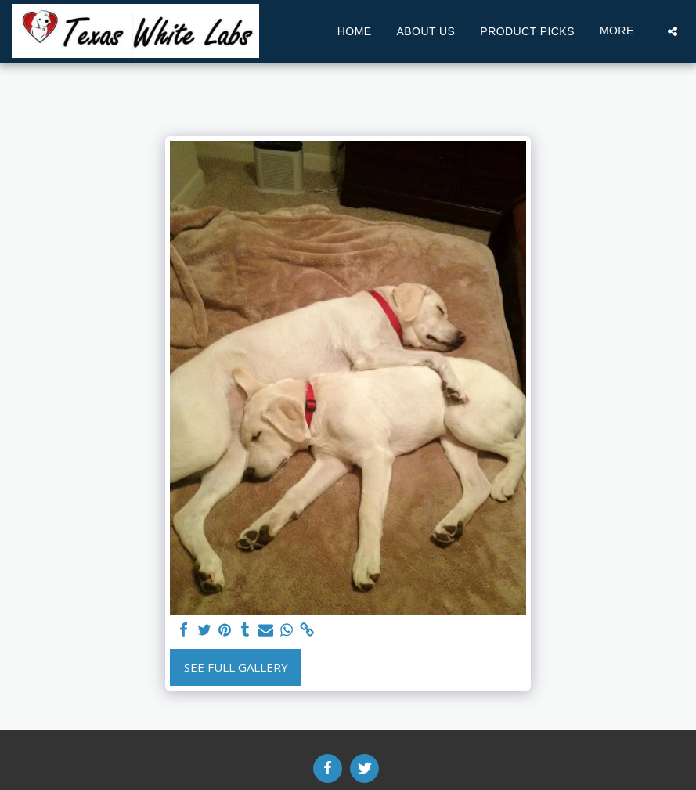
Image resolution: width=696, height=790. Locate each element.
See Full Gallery (236, 667)
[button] (672, 31)
